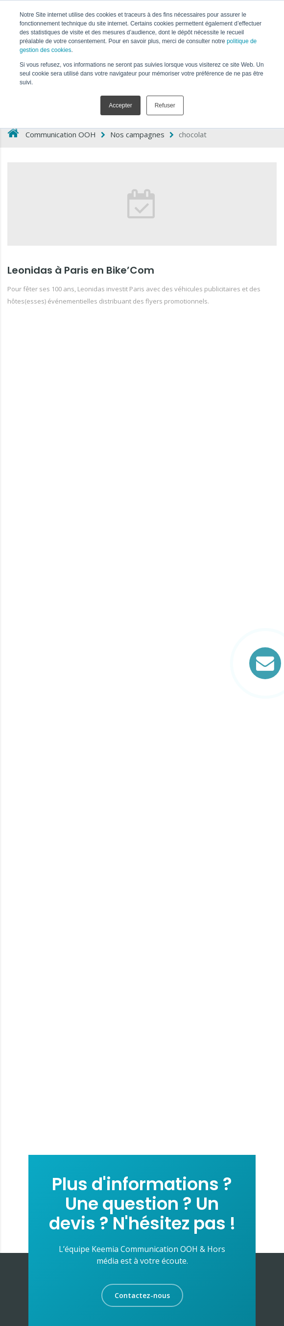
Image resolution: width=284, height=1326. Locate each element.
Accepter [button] (120, 105)
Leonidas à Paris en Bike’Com (80, 270)
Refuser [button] (165, 105)
